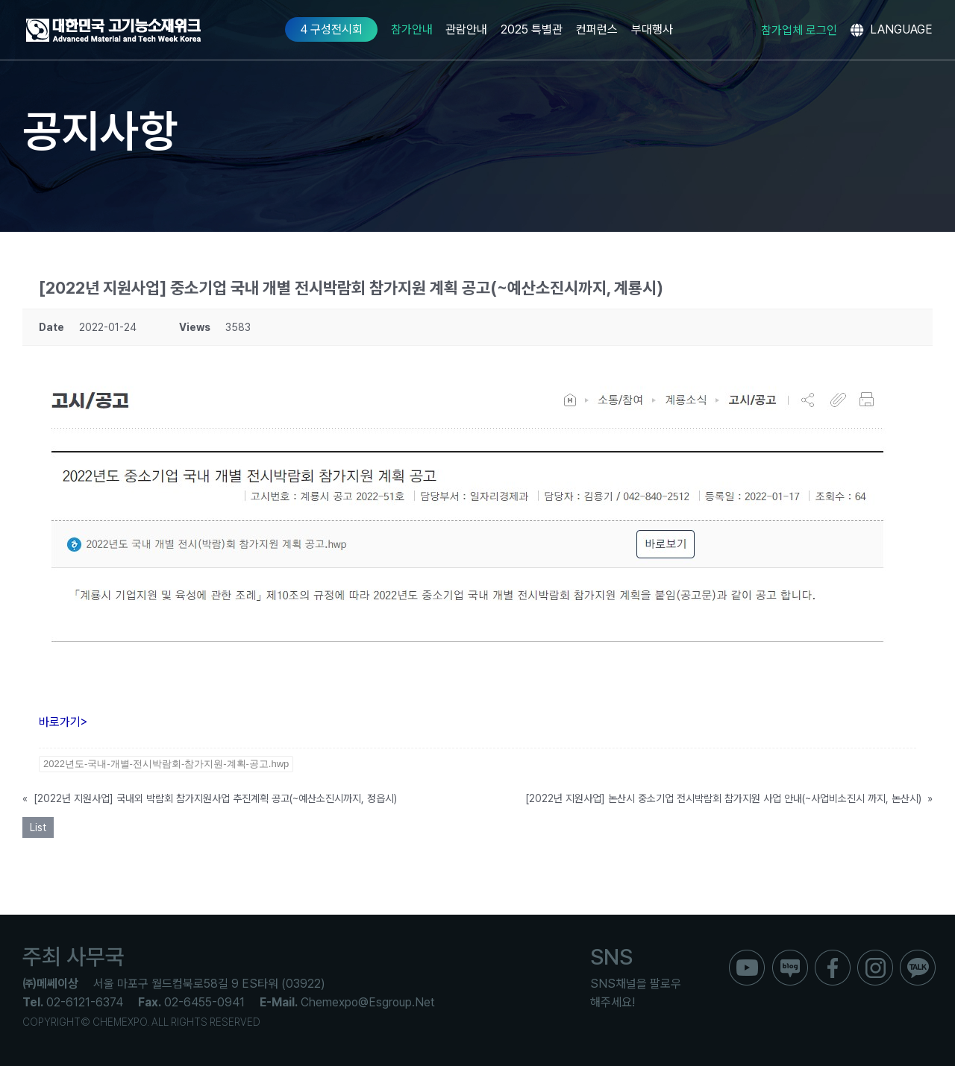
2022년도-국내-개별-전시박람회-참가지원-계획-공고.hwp (166, 763)
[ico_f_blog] (790, 955)
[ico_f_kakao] (918, 955)
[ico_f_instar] (875, 955)
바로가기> (63, 722)
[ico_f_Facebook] (833, 955)
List (38, 827)
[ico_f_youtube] (747, 955)
